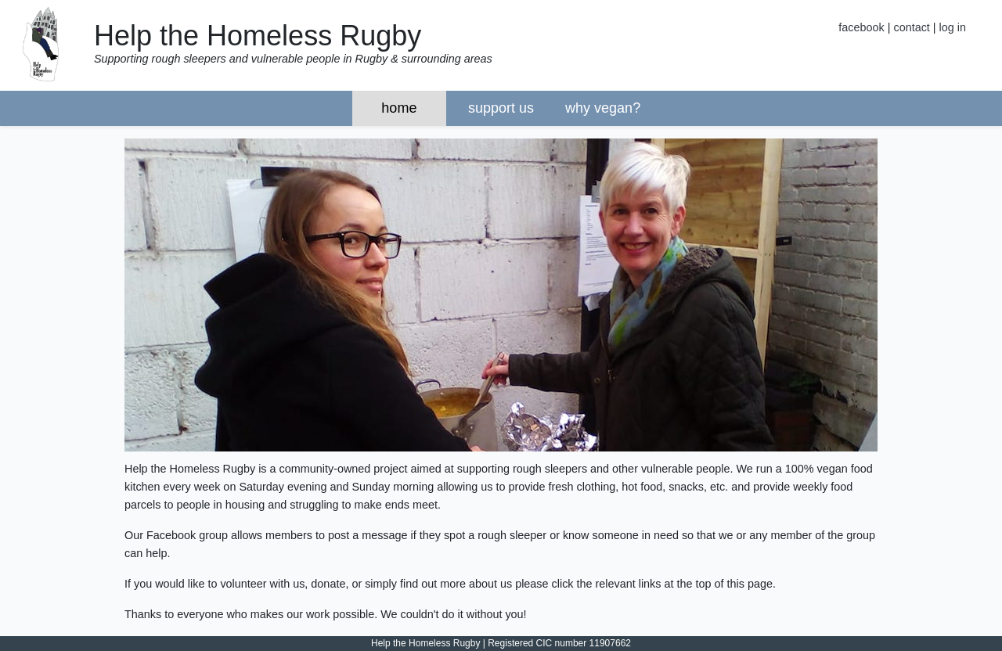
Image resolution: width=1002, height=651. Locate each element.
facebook (861, 27)
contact (911, 27)
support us (501, 108)
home (398, 108)
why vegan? (602, 108)
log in (952, 27)
